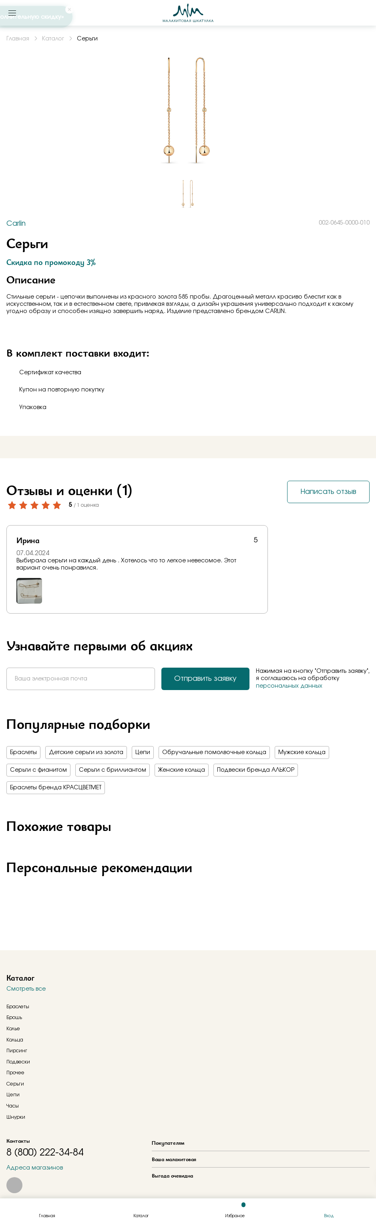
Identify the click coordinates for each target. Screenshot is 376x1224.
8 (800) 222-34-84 (44, 1153)
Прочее (15, 1072)
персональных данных (289, 686)
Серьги (15, 1084)
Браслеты (23, 752)
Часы (12, 1106)
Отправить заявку (205, 678)
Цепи (142, 752)
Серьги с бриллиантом (112, 770)
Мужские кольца (302, 752)
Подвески (18, 1061)
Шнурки (15, 1117)
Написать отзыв (328, 492)
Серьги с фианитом (38, 770)
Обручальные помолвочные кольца (214, 752)
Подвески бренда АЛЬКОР (255, 770)
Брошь (14, 1017)
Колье (13, 1028)
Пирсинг (16, 1050)
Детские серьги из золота (86, 752)
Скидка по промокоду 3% (51, 262)
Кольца (14, 1039)
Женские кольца (181, 770)
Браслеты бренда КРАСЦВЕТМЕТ (55, 788)
